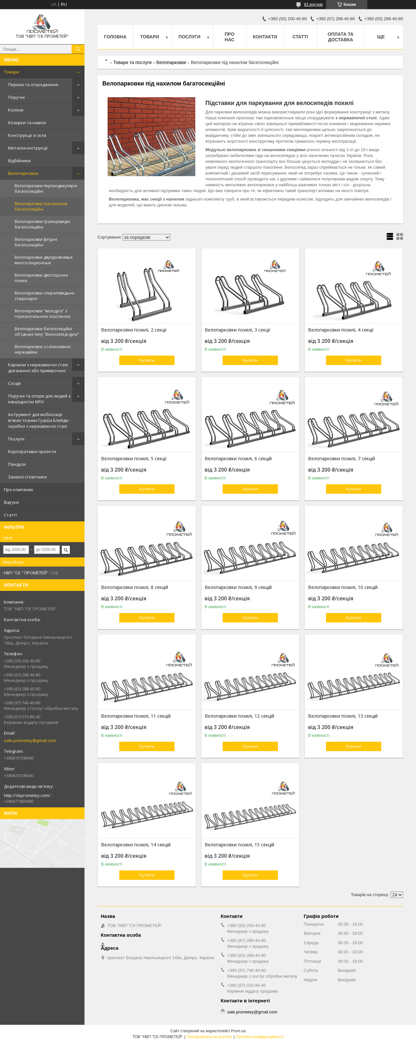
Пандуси (17, 464)
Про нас (229, 37)
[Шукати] (78, 49)
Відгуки (11, 502)
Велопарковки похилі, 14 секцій (136, 845)
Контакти (265, 36)
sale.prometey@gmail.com (30, 740)
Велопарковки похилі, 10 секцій (343, 587)
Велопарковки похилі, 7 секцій (341, 459)
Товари (11, 72)
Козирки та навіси (27, 122)
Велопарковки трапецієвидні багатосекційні (42, 224)
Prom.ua (238, 1031)
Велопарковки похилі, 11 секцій (136, 716)
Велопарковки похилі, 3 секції (237, 330)
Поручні (16, 97)
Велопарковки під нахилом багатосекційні (41, 206)
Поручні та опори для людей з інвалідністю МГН (39, 399)
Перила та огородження (33, 84)
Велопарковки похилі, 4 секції (341, 330)
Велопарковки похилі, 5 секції (134, 459)
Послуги (16, 439)
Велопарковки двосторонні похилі (41, 277)
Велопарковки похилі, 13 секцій (343, 716)
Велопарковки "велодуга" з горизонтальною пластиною (43, 313)
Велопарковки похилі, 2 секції (134, 330)
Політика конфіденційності (260, 1037)
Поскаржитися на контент (209, 1037)
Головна (115, 36)
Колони (15, 110)
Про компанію (18, 489)
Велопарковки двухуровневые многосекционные (44, 260)
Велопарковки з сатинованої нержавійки (43, 349)
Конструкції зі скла (27, 135)
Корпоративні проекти (32, 451)
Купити (146, 360)
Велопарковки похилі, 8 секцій (134, 587)
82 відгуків (313, 4)
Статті (10, 515)
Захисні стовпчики (27, 477)
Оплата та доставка (341, 37)
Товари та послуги (132, 62)
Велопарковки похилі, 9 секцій (238, 587)
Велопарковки (23, 173)
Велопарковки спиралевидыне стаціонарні (44, 295)
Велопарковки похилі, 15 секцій (239, 845)
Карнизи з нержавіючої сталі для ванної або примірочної (38, 367)
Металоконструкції (27, 148)
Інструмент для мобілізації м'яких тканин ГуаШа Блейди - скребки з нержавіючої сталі (39, 420)
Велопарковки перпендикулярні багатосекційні (46, 188)
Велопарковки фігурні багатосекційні (36, 242)
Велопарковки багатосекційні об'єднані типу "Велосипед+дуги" (47, 331)
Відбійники (19, 160)
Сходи (14, 383)
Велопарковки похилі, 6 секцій (238, 459)
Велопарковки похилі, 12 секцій (239, 716)
